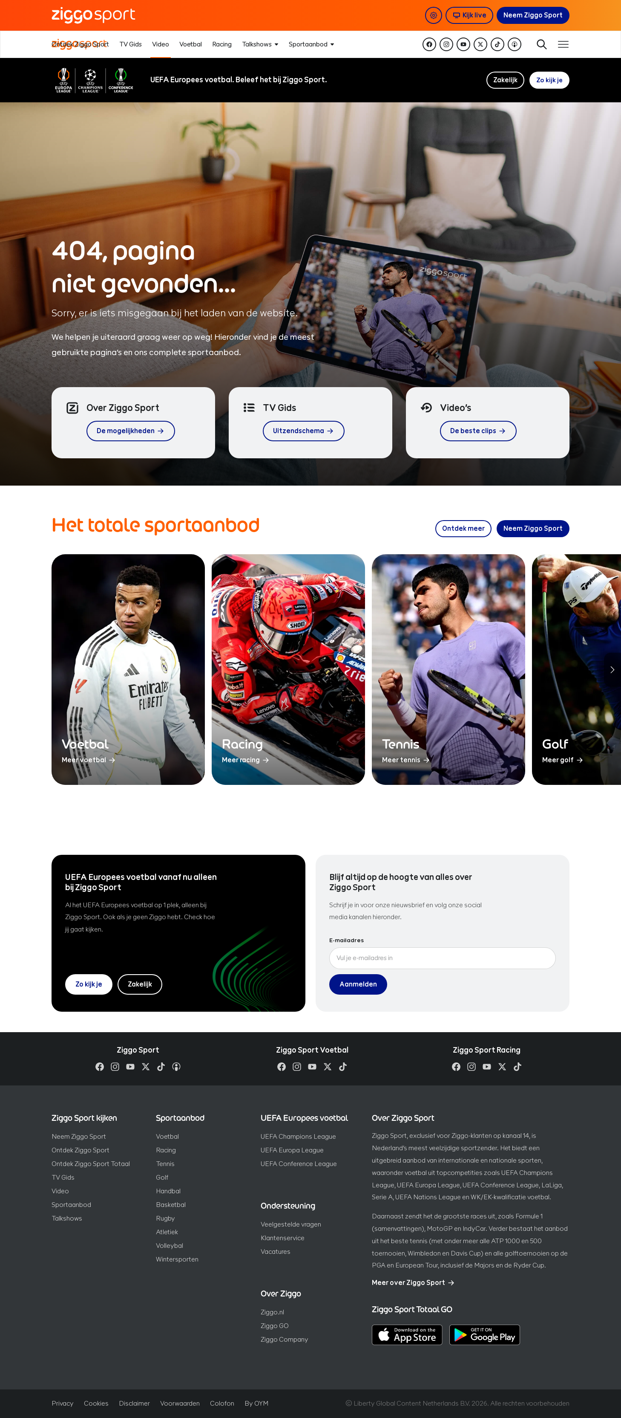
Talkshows (67, 1218)
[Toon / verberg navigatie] (562, 44)
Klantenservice (283, 1238)
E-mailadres (346, 940)
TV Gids (63, 1177)
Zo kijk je (549, 80)
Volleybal (169, 1245)
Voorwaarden (180, 1403)
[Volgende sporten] (612, 670)
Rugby (165, 1218)
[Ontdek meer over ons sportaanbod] (463, 528)
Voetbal (167, 1136)
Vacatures (275, 1251)
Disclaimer (134, 1403)
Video (60, 1191)
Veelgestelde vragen (291, 1224)
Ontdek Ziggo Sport (80, 1150)
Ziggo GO (275, 1326)
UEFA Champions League (298, 1136)
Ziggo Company (284, 1339)
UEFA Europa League (292, 1150)
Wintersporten (177, 1259)
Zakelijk (505, 80)
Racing (166, 1150)
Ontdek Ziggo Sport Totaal (91, 1164)
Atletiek (167, 1232)
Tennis (165, 1164)
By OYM (256, 1403)
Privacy (63, 1403)
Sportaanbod (71, 1205)
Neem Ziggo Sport (79, 1136)
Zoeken (539, 44)
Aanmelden (358, 984)
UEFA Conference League (299, 1164)
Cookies (96, 1403)
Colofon (222, 1403)
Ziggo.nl (272, 1312)
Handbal (168, 1191)
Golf (162, 1177)
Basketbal (171, 1205)
